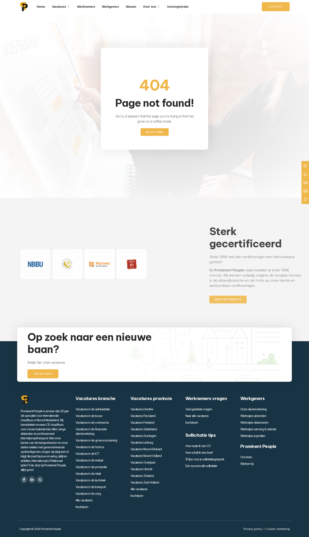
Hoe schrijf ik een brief (199, 452)
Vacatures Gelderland (143, 429)
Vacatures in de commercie (92, 422)
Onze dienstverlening (253, 409)
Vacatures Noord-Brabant (146, 449)
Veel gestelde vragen (198, 409)
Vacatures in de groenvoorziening (96, 440)
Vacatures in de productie (91, 467)
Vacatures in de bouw (89, 416)
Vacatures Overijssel (142, 462)
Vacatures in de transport (91, 487)
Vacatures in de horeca (90, 447)
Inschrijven (82, 507)
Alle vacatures (84, 500)
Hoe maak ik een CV (198, 446)
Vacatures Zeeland (142, 476)
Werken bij (246, 464)
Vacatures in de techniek (91, 480)
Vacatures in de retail (88, 473)
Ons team (246, 457)
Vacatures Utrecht (141, 469)
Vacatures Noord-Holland (146, 456)
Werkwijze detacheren (254, 422)
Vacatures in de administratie (93, 409)
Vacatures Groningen (143, 436)
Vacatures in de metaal (89, 460)
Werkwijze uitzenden (253, 416)
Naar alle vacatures (197, 416)
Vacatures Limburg (141, 442)
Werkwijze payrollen (252, 436)
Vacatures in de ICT (87, 453)
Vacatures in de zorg (88, 493)
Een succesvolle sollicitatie (201, 466)
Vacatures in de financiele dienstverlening (91, 431)
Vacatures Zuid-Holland (144, 482)
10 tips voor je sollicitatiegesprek (204, 459)
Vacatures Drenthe (141, 409)
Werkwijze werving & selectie (258, 429)
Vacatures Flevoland (142, 416)
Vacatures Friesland (142, 422)
